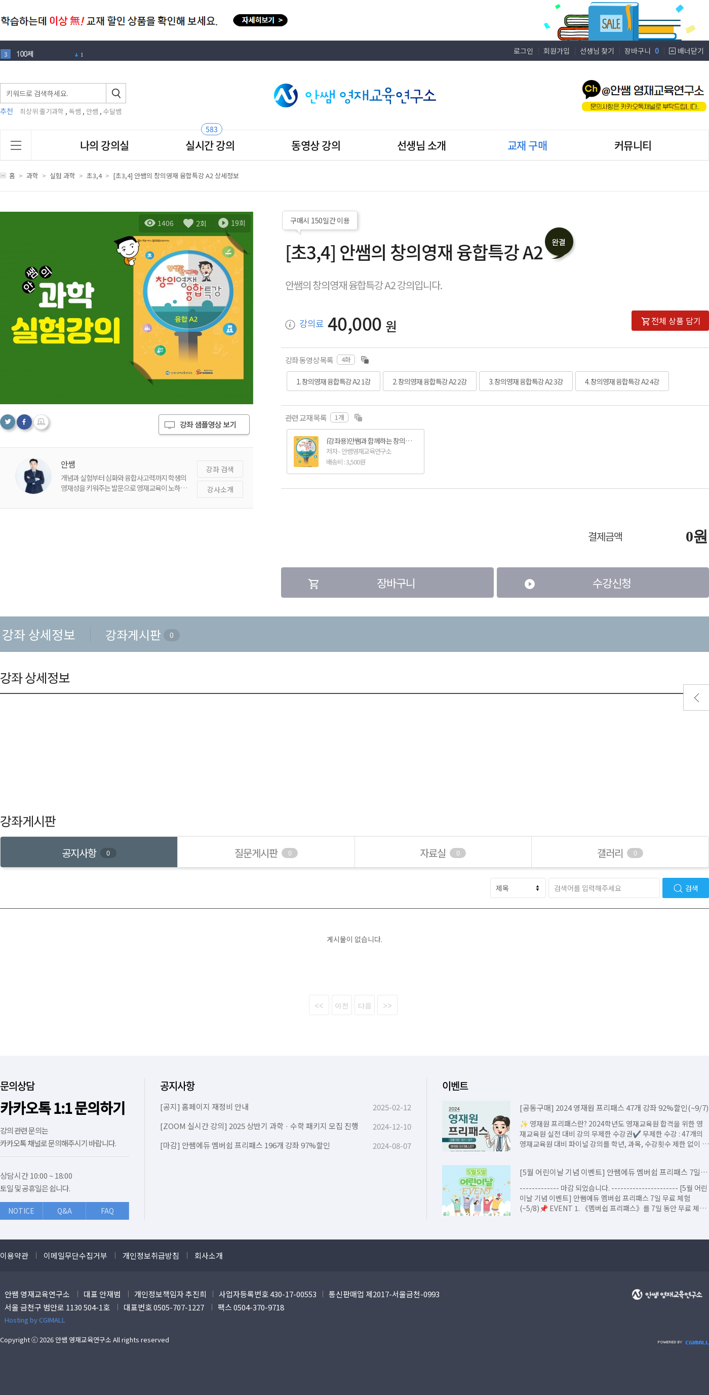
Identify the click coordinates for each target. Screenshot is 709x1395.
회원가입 (556, 51)
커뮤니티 (633, 145)
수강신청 (577, 582)
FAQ (107, 1211)
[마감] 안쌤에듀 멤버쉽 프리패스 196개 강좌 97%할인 (245, 1145)
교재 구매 (527, 145)
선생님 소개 (421, 145)
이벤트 (455, 1085)
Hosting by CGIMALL (35, 1320)
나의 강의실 (104, 145)
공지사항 (177, 1085)
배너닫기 (691, 51)
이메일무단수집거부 (75, 1255)
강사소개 (220, 489)
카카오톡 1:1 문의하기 (62, 1108)
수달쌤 (112, 111)
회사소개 (208, 1255)
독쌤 (75, 111)
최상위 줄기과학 (42, 111)
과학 (32, 175)
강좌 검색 (220, 469)
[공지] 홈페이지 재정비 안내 (204, 1106)
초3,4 (94, 175)
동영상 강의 (315, 145)
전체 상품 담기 (671, 321)
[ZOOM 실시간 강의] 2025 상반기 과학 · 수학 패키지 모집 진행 (259, 1125)
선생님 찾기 (597, 51)
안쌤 (92, 111)
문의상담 (17, 1085)
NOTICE (21, 1211)
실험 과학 (62, 175)
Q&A (64, 1211)
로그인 (523, 51)
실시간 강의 (209, 145)
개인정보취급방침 (151, 1255)
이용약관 (14, 1255)
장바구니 (641, 51)
